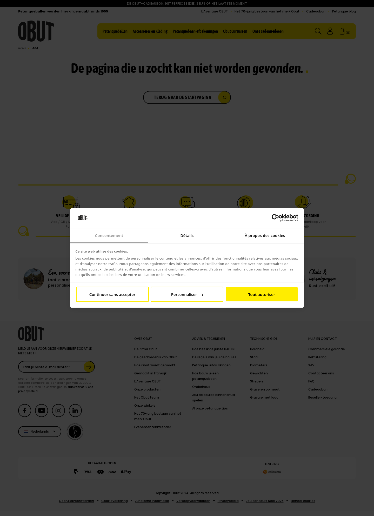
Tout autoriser (261, 294)
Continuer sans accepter (112, 294)
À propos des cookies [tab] (265, 235)
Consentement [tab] (109, 235)
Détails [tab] (186, 235)
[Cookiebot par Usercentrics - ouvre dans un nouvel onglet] (275, 218)
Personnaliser (187, 294)
